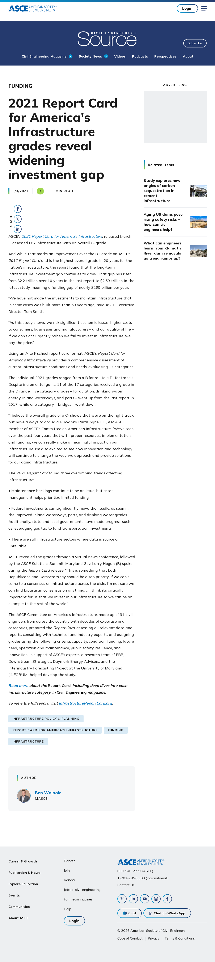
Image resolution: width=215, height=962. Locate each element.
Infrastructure (28, 741)
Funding (115, 730)
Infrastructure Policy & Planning (46, 719)
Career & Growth (22, 861)
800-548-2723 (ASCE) (135, 871)
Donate (69, 861)
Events (14, 891)
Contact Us (126, 885)
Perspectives (165, 56)
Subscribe (195, 43)
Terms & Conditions (180, 938)
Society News (90, 56)
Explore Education (23, 881)
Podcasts (140, 56)
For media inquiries (78, 899)
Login (187, 8)
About (188, 56)
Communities (19, 901)
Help (67, 909)
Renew (69, 880)
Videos (120, 56)
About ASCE (18, 911)
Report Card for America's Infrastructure (55, 730)
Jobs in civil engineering (82, 889)
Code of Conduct (130, 938)
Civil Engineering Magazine (44, 56)
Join (67, 870)
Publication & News (24, 871)
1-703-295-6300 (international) (142, 878)
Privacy (153, 938)
